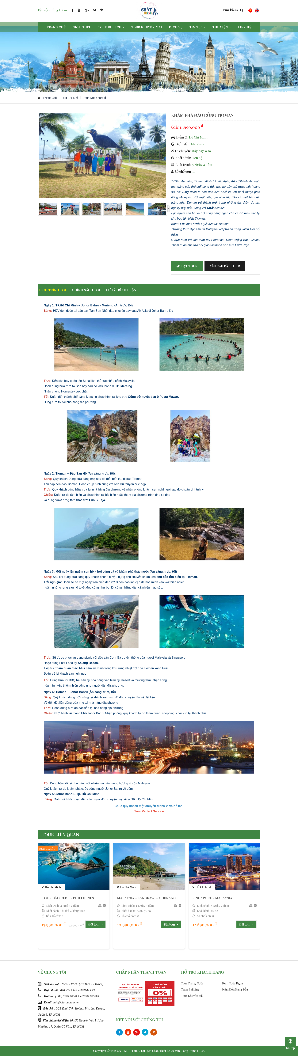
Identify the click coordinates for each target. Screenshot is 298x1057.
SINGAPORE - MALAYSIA (212, 899)
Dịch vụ (176, 27)
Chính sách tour (96, 292)
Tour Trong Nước (192, 984)
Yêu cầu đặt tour (225, 269)
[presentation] (168, 211)
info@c (57, 1003)
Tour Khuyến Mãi (192, 997)
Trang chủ (56, 27)
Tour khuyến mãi (146, 27)
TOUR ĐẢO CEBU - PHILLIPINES (68, 899)
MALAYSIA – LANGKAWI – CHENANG (146, 899)
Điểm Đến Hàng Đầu (235, 990)
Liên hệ (244, 27)
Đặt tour (187, 269)
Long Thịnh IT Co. (193, 1052)
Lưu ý (124, 292)
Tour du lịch (111, 27)
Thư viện (221, 27)
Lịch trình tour (57, 292)
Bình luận (146, 292)
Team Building (190, 990)
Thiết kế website (170, 1052)
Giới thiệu (82, 27)
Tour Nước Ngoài (94, 101)
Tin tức (197, 27)
